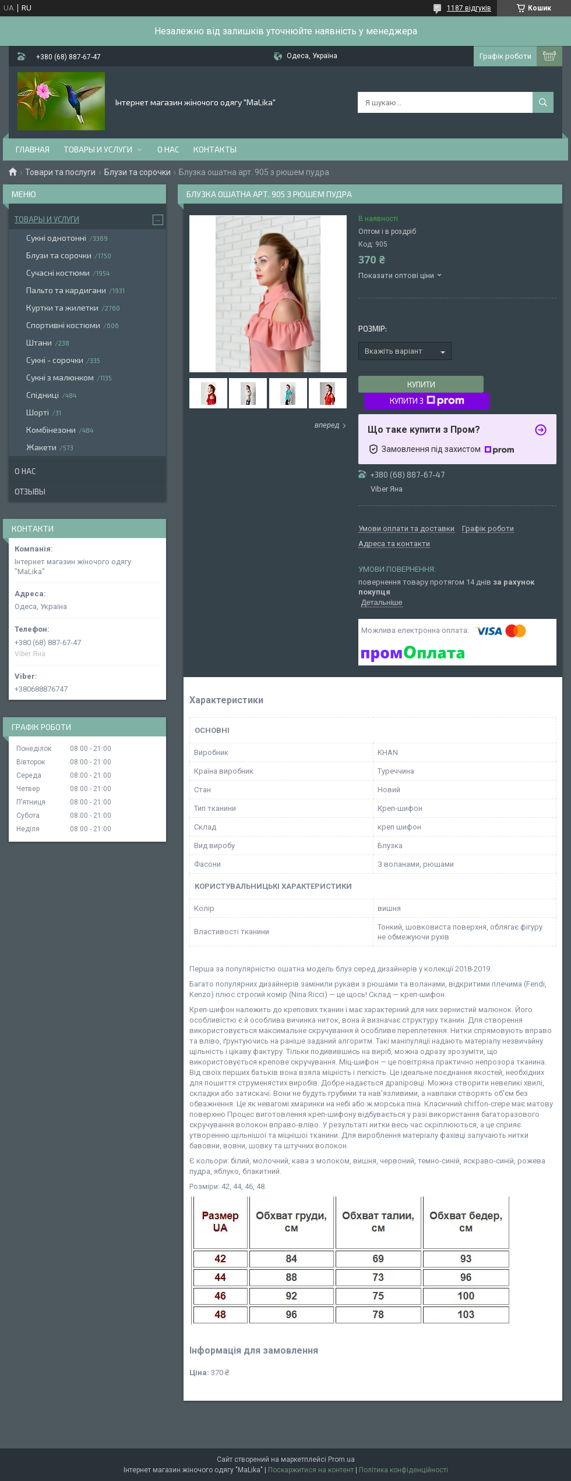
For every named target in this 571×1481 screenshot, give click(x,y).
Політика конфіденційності (403, 1470)
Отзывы (30, 491)
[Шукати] (543, 102)
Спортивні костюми (63, 325)
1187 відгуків (469, 8)
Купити (421, 384)
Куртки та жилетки (62, 307)
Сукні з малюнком (60, 377)
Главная (33, 149)
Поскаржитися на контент (311, 1470)
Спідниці (42, 395)
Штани (39, 342)
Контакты (215, 149)
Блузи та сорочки (137, 172)
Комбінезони (51, 430)
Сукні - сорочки (54, 360)
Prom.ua (341, 1459)
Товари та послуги (60, 172)
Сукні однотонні (56, 238)
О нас (168, 149)
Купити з (427, 401)
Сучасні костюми (58, 272)
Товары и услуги (98, 149)
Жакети (41, 447)
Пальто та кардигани (66, 290)
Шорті (37, 412)
